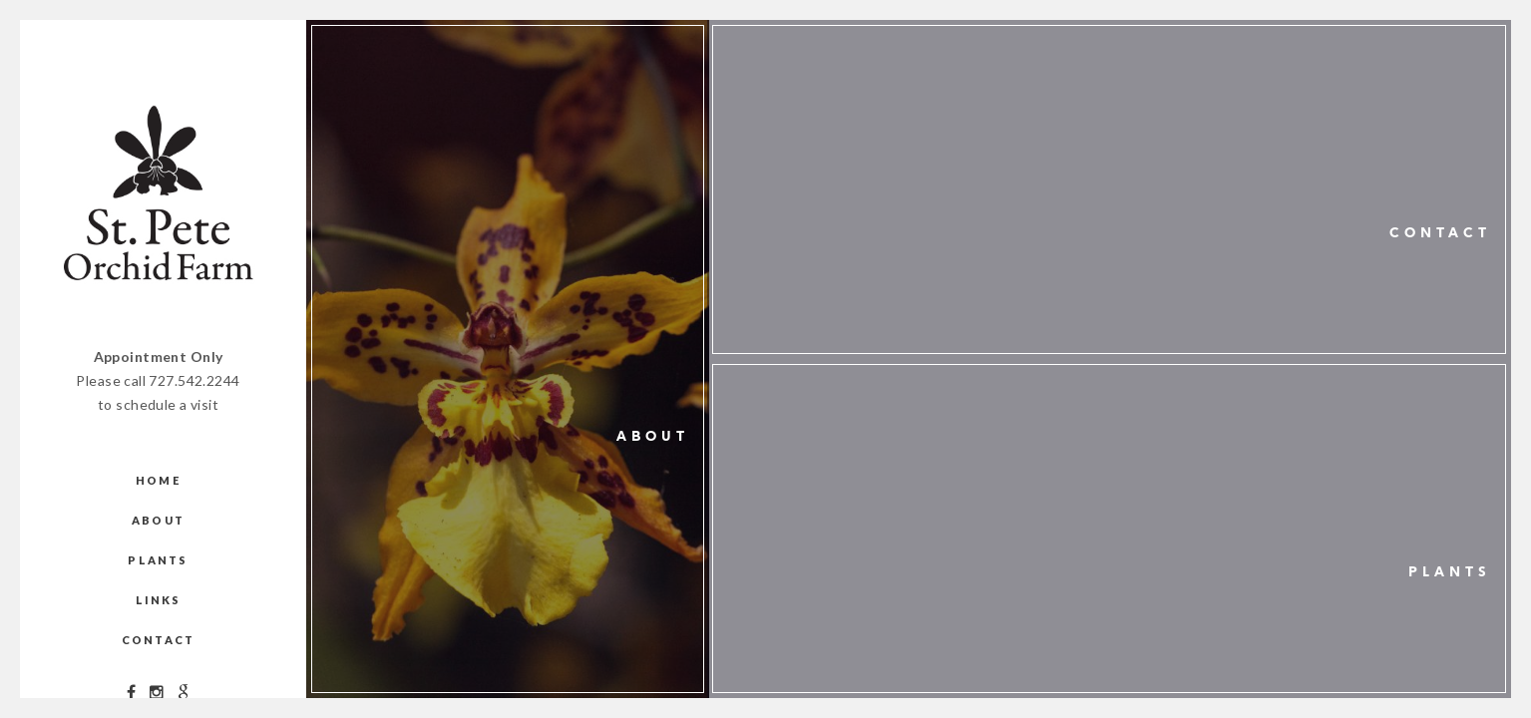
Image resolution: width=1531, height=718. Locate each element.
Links (159, 599)
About (158, 520)
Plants (158, 559)
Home (158, 480)
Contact (158, 639)
